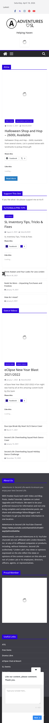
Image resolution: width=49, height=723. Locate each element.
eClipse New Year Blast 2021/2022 (21, 372)
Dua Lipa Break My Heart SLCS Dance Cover (23, 426)
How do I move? (11, 297)
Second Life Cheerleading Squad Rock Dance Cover (24, 438)
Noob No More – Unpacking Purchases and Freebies (23, 284)
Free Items (9, 121)
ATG (4, 644)
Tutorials (8, 216)
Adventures (9, 364)
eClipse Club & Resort (11, 661)
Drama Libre (7, 655)
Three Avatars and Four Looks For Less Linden (24, 271)
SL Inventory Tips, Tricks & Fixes (23, 224)
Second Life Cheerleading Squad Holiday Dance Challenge (22, 453)
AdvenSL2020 (26, 126)
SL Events (6, 666)
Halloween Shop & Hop (24, 121)
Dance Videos (21, 364)
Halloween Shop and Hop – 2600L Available (23, 133)
